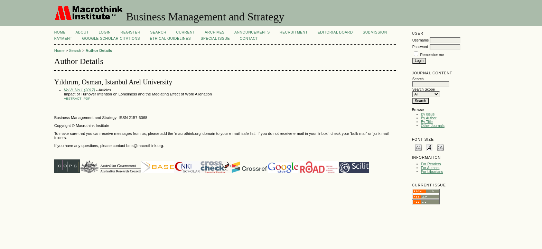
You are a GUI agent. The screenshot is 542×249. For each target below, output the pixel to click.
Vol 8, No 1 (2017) (79, 90)
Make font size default (429, 147)
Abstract (73, 98)
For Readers (431, 164)
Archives (214, 32)
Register (130, 32)
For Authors (430, 168)
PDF (87, 98)
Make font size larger (440, 147)
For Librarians (432, 172)
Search (158, 32)
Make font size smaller (418, 147)
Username (420, 40)
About (82, 32)
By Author (429, 118)
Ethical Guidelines (170, 38)
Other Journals (433, 126)
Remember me (432, 55)
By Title (427, 122)
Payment (63, 38)
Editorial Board (335, 32)
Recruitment (294, 32)
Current (185, 32)
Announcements (252, 32)
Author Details (99, 50)
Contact (249, 38)
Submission (375, 32)
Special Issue (215, 38)
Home (60, 32)
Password (420, 47)
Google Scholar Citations (111, 38)
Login (105, 32)
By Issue (428, 114)
